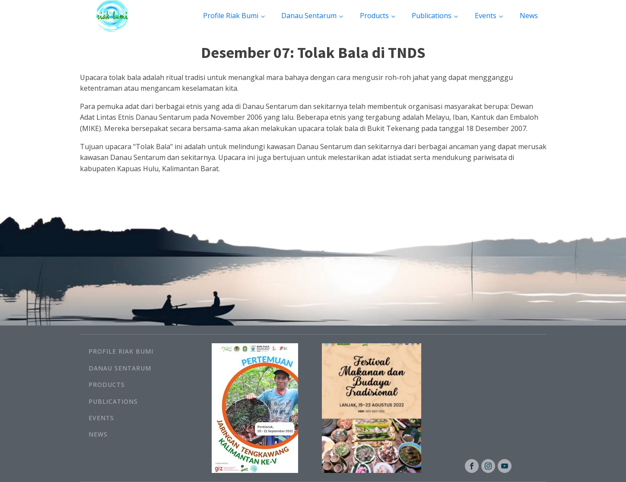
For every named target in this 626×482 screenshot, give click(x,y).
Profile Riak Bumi (230, 15)
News (529, 15)
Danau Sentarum (309, 15)
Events (485, 15)
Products (374, 15)
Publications (431, 15)
